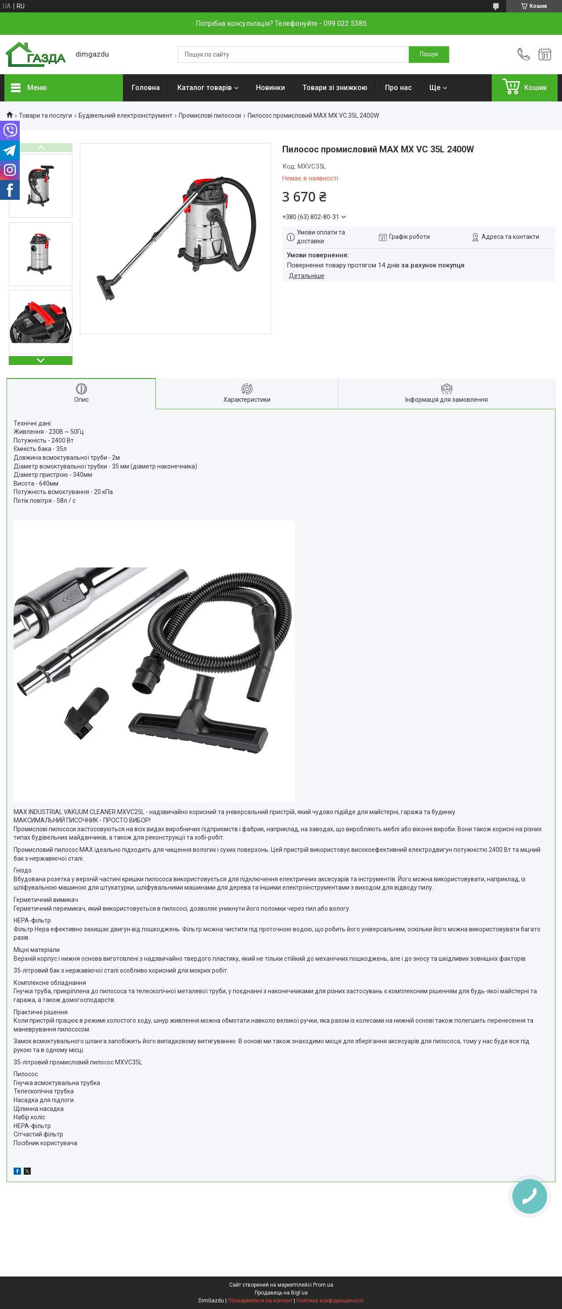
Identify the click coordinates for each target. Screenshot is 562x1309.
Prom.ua (323, 1285)
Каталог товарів (204, 87)
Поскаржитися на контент (260, 1301)
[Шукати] (429, 54)
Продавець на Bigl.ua (281, 1293)
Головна (146, 87)
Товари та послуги (45, 115)
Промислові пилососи (210, 115)
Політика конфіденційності (330, 1301)
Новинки (270, 87)
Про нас (398, 87)
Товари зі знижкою (335, 87)
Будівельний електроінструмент (126, 115)
